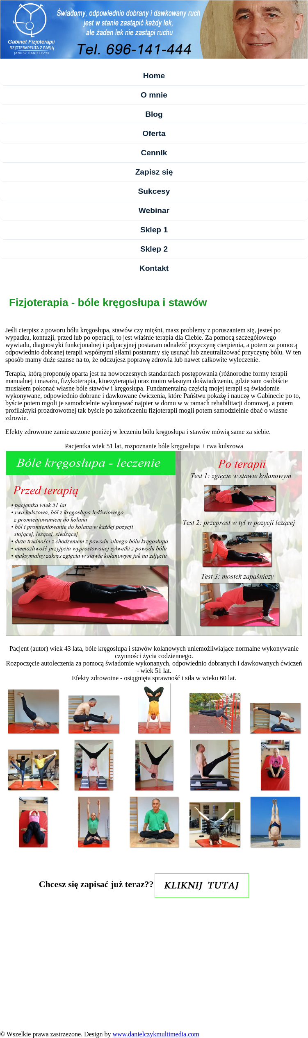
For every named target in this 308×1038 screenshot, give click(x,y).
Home (154, 75)
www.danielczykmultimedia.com (155, 1034)
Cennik (154, 152)
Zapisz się (154, 172)
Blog (154, 114)
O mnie (154, 95)
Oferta (154, 133)
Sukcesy (154, 191)
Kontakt (154, 268)
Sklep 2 (154, 249)
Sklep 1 (154, 229)
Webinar (154, 210)
